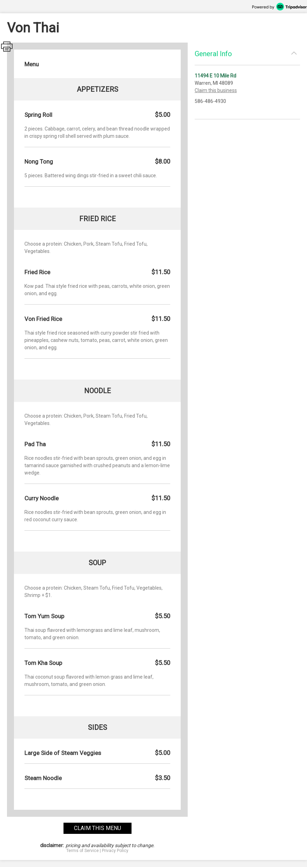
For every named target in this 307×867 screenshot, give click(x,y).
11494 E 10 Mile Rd (215, 76)
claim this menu (97, 828)
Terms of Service (82, 850)
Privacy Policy (115, 850)
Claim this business (216, 90)
